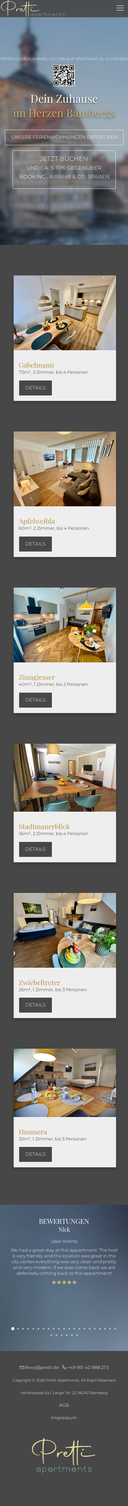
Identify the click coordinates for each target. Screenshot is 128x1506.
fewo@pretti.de (40, 1367)
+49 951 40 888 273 (85, 1367)
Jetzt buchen (64, 168)
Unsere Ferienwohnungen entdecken (64, 137)
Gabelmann (36, 364)
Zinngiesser (37, 676)
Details (35, 388)
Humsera (33, 1131)
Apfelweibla (37, 520)
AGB (64, 1405)
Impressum (64, 1417)
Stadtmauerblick (44, 826)
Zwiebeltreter (39, 982)
